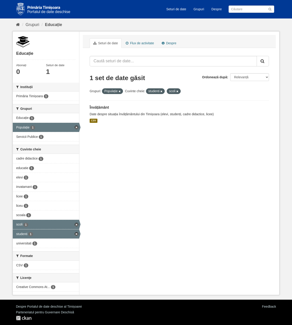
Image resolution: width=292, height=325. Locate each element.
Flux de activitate (140, 43)
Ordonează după (214, 77)
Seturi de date (176, 9)
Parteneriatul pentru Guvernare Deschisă (45, 312)
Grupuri (198, 9)
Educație (53, 24)
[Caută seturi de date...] (173, 61)
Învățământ (99, 107)
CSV (93, 120)
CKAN (23, 318)
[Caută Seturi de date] (251, 9)
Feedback (269, 306)
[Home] (18, 24)
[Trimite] (270, 9)
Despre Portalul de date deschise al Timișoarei (49, 306)
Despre (216, 9)
